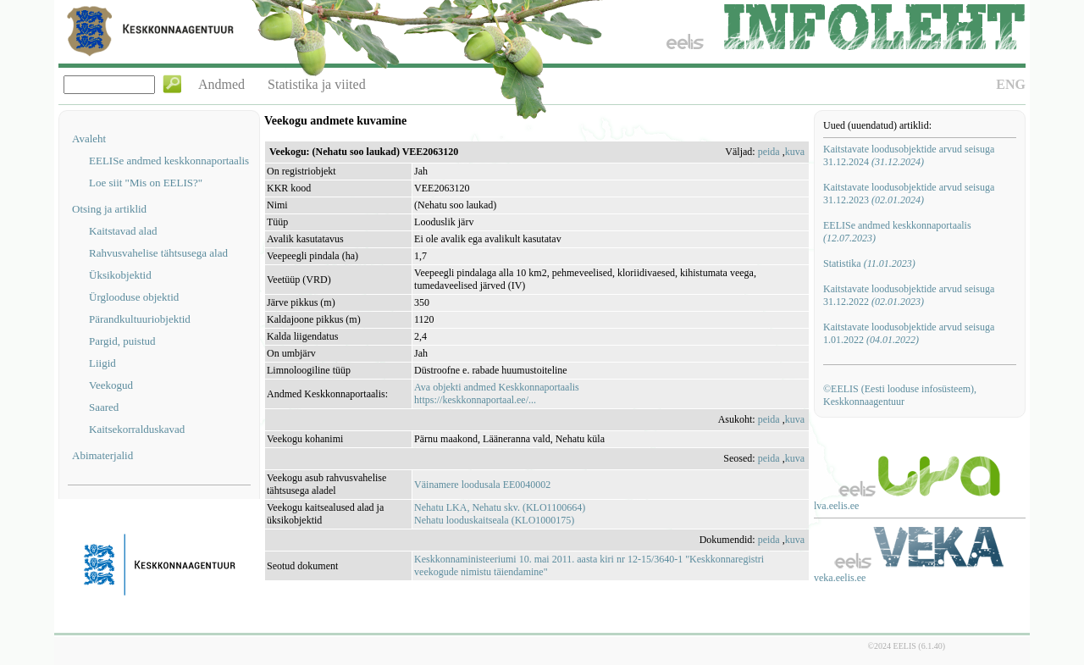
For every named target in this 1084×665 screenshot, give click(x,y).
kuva (795, 152)
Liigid (102, 363)
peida (769, 152)
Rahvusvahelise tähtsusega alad (158, 253)
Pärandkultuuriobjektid (140, 319)
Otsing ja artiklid (109, 208)
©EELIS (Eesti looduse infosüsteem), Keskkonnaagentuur (899, 395)
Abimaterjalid (102, 455)
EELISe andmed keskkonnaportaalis (169, 160)
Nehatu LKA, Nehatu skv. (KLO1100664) (499, 507)
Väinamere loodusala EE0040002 (482, 484)
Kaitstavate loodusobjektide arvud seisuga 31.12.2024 (908, 155)
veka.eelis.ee (840, 578)
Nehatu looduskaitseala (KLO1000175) (494, 520)
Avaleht (89, 138)
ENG (1011, 84)
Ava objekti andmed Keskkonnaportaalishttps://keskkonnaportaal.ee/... (496, 393)
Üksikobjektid (120, 275)
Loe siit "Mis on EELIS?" (145, 182)
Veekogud (111, 385)
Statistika (869, 263)
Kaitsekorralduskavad (137, 429)
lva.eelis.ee (836, 506)
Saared (104, 407)
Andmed (221, 84)
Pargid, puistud (122, 341)
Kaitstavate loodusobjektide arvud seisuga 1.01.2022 (908, 333)
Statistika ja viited (317, 84)
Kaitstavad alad (123, 230)
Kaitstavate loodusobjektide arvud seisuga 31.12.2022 (908, 295)
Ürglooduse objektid (134, 297)
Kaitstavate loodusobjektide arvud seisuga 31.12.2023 (908, 193)
